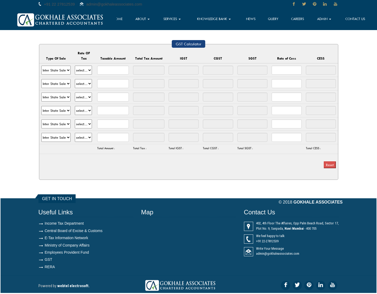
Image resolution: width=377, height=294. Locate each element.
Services (180, 20)
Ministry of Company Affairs (67, 245)
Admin (326, 20)
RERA (50, 268)
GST (48, 260)
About (152, 20)
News (256, 20)
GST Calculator (188, 43)
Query (277, 20)
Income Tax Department (64, 223)
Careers (300, 20)
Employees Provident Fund (67, 253)
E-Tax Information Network (66, 238)
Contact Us (356, 20)
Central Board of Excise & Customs (73, 231)
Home (129, 20)
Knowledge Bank (221, 20)
